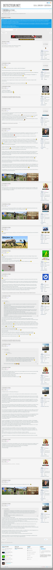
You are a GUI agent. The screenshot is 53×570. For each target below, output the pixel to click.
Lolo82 (8, 185)
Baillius (8, 252)
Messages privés (29, 550)
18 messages (49, 29)
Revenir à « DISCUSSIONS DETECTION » (7, 542)
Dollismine (8, 345)
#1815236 (3, 43)
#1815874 (3, 368)
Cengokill (8, 130)
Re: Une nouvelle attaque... (6, 63)
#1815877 (3, 389)
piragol (8, 87)
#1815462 (3, 297)
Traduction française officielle (4, 568)
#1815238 (3, 64)
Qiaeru (10, 568)
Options (46, 539)
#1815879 (3, 461)
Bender (8, 64)
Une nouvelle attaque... (6, 17)
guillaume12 (8, 43)
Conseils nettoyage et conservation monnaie (12, 548)
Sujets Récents (29, 548)
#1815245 (3, 110)
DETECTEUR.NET (11, 5)
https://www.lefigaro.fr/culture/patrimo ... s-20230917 (10, 46)
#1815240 (3, 87)
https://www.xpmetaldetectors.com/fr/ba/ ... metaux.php (10, 463)
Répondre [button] (4, 32)
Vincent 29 (45, 234)
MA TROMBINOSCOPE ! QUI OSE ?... (10, 552)
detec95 (8, 110)
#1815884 (3, 505)
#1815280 (3, 185)
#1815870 (3, 345)
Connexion (41, 5)
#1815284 (3, 252)
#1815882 (3, 481)
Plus (35, 5)
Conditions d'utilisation (31, 553)
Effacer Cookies (29, 557)
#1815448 (3, 275)
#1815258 (3, 130)
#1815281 (3, 205)
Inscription (47, 5)
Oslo (7, 275)
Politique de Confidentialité (31, 552)
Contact (28, 555)
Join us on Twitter (19, 547)
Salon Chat (29, 559)
